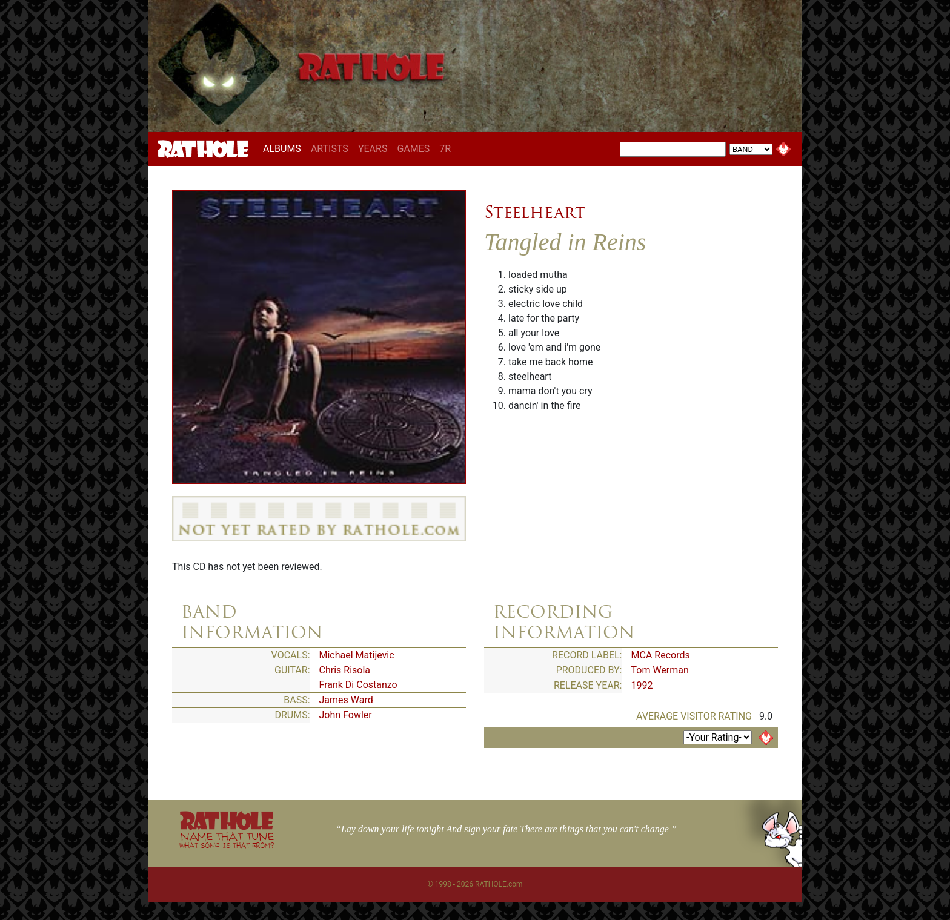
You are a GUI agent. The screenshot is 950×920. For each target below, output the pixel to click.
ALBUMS (284, 148)
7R (445, 148)
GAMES (413, 148)
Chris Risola (345, 670)
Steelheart (534, 212)
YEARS (373, 148)
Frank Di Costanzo (358, 684)
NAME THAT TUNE (226, 839)
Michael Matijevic (356, 655)
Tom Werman (660, 670)
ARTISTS (329, 148)
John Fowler (345, 715)
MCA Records (660, 655)
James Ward (346, 700)
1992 (642, 685)
